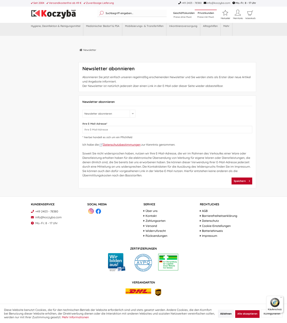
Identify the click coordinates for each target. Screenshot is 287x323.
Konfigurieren (272, 313)
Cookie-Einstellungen (216, 226)
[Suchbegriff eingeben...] (132, 13)
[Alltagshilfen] (210, 29)
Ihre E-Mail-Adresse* (94, 123)
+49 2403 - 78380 (191, 3)
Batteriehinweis (212, 231)
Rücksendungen (156, 236)
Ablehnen (226, 313)
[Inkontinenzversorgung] (183, 29)
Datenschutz (210, 221)
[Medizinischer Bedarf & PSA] (102, 29)
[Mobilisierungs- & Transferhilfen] (144, 29)
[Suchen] (101, 13)
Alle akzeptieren (247, 313)
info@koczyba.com (218, 3)
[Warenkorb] (250, 18)
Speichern (242, 180)
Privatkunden (205, 14)
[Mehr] (226, 29)
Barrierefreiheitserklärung (219, 216)
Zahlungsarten (155, 221)
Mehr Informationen (75, 317)
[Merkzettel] (225, 14)
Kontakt (151, 216)
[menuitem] (132, 13)
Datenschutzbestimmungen (120, 144)
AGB (205, 211)
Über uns (152, 211)
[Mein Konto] (238, 14)
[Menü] (281, 298)
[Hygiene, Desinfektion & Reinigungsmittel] (55, 29)
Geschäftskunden (184, 14)
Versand (151, 226)
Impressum (209, 236)
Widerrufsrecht (156, 231)
